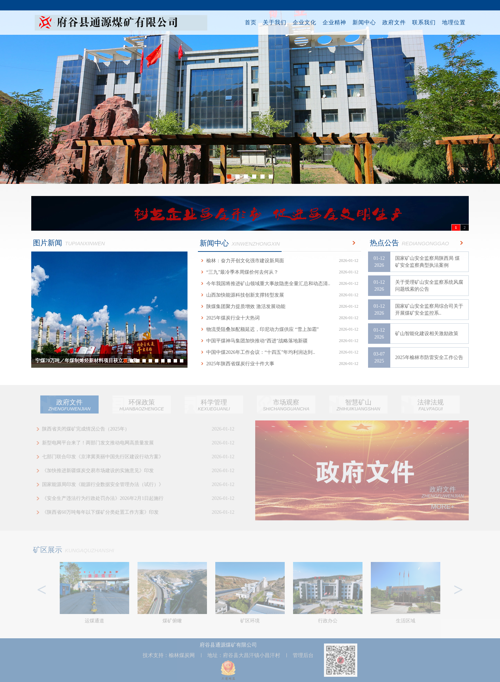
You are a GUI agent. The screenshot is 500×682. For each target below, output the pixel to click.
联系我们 (422, 22)
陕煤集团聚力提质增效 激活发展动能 (279, 306)
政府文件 (392, 22)
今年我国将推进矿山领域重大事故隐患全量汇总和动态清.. (279, 283)
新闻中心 (362, 22)
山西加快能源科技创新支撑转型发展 (279, 295)
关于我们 (272, 22)
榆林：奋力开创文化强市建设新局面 (279, 260)
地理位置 (452, 22)
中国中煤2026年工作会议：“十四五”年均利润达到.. (279, 352)
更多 (352, 243)
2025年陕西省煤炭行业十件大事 (279, 363)
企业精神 (332, 22)
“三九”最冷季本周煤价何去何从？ (279, 272)
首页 (249, 22)
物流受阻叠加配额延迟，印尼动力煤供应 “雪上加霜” (279, 329)
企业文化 (302, 22)
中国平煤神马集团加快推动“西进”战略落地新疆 (279, 341)
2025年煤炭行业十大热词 (279, 318)
